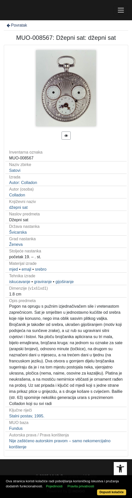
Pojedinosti (54, 486)
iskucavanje (19, 282)
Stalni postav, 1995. (26, 416)
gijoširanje (64, 282)
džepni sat (18, 207)
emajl (26, 269)
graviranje (43, 282)
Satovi (14, 170)
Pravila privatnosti (80, 486)
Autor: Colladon (23, 182)
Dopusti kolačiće (112, 492)
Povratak (16, 25)
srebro (40, 269)
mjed (13, 269)
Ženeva (16, 244)
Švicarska (18, 232)
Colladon (17, 195)
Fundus (16, 428)
